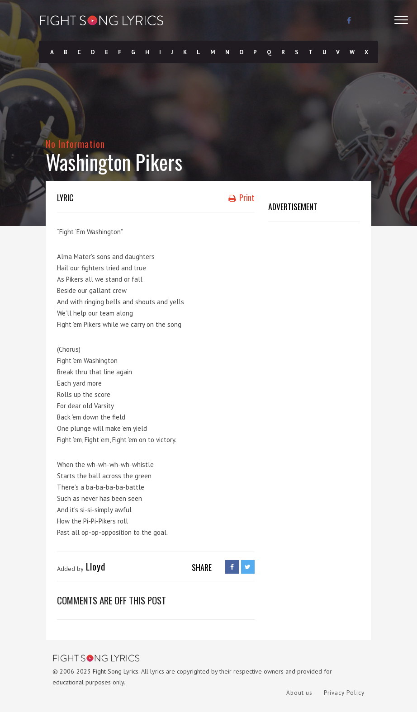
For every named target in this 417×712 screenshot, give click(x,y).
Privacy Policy (344, 693)
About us (299, 693)
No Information (75, 144)
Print (241, 197)
